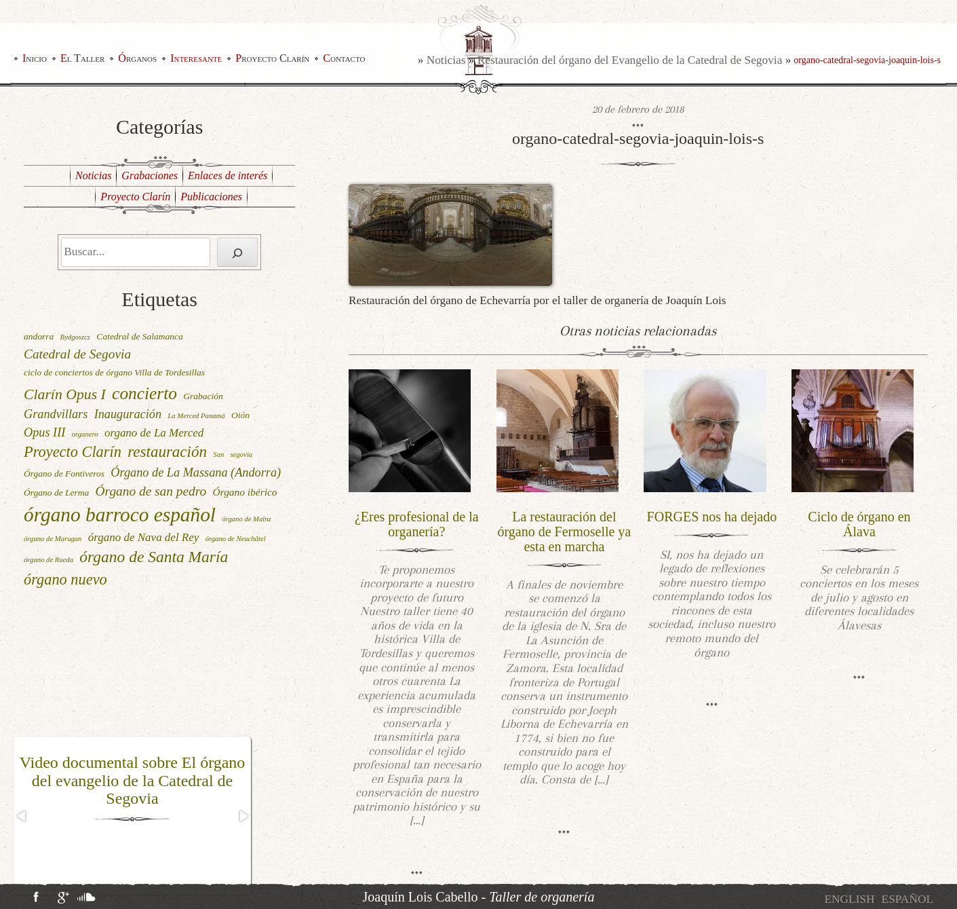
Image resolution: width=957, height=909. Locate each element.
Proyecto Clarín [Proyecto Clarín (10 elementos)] (72, 451)
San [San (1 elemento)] (218, 454)
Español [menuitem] (907, 899)
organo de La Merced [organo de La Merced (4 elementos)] (153, 432)
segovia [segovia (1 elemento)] (242, 454)
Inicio (34, 58)
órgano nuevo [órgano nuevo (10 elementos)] (65, 579)
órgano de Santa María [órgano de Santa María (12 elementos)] (153, 556)
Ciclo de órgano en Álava (859, 524)
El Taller (82, 58)
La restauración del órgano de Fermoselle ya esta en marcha (564, 531)
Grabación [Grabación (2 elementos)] (203, 396)
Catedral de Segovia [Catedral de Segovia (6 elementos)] (77, 354)
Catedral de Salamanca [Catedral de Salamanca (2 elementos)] (139, 336)
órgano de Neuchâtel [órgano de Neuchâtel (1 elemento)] (236, 538)
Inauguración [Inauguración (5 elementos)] (127, 414)
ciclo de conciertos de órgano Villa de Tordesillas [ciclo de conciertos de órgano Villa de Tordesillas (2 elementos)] (114, 372)
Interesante (196, 58)
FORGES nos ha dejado (712, 516)
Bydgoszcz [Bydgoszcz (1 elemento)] (75, 337)
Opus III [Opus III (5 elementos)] (44, 432)
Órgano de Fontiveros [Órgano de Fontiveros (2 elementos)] (64, 473)
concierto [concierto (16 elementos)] (144, 393)
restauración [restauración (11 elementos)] (167, 451)
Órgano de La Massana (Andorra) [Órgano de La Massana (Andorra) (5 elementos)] (196, 472)
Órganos (137, 58)
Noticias (446, 60)
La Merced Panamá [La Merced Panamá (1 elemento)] (196, 416)
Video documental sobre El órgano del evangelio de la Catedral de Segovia (133, 780)
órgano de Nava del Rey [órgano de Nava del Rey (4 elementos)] (143, 537)
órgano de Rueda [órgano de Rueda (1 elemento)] (48, 559)
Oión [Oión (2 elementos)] (240, 415)
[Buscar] (237, 252)
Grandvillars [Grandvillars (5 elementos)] (55, 414)
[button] (22, 816)
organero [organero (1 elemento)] (85, 434)
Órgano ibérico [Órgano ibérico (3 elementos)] (245, 492)
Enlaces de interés (227, 175)
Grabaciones (149, 175)
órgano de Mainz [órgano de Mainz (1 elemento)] (246, 519)
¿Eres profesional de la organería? (417, 524)
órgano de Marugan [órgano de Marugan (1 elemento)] (52, 538)
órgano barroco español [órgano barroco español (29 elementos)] (120, 514)
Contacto (344, 58)
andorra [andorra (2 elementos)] (39, 336)
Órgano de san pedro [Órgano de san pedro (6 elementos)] (151, 491)
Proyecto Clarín (272, 58)
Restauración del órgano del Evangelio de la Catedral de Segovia (630, 60)
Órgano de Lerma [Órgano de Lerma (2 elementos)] (56, 492)
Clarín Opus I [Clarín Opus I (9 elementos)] (65, 394)
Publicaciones (211, 196)
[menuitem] (849, 899)
